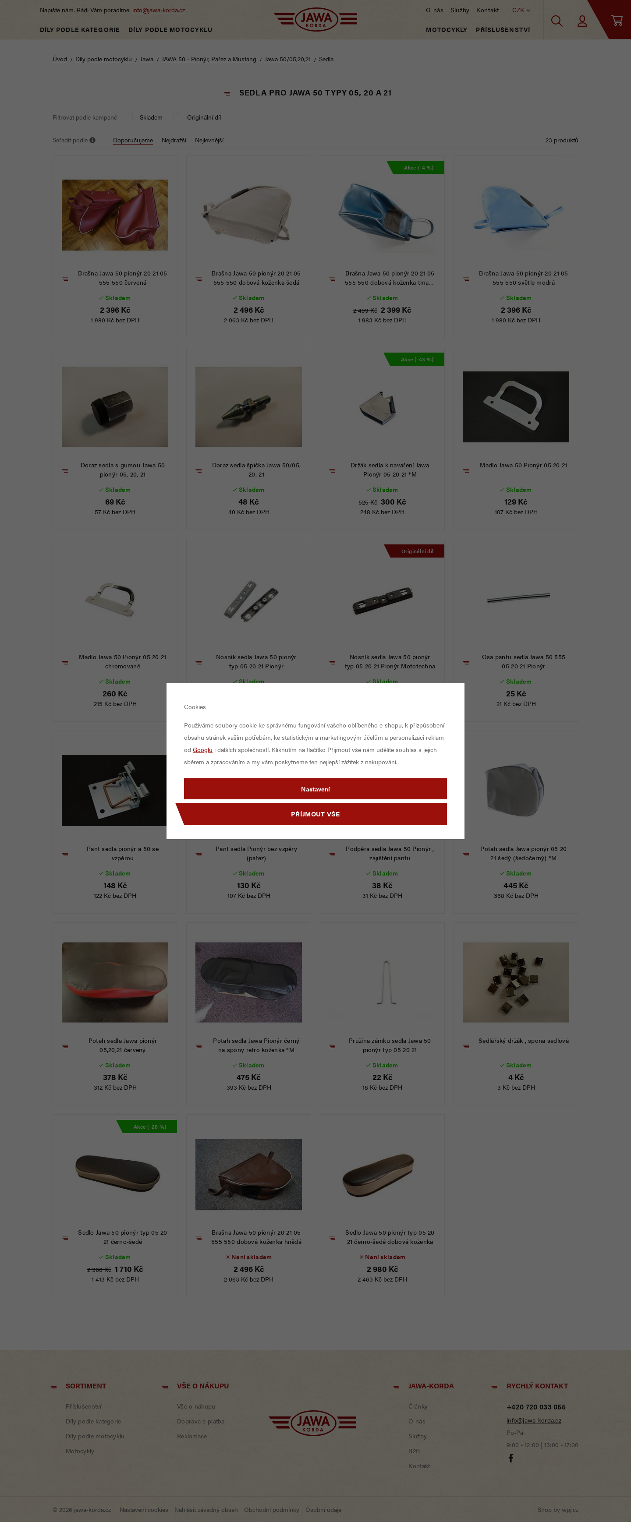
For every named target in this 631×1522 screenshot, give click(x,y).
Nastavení (315, 788)
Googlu (203, 749)
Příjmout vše (315, 813)
